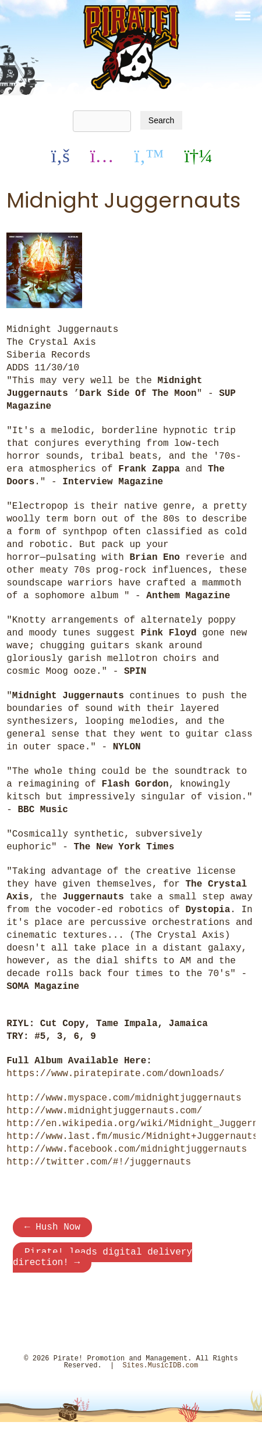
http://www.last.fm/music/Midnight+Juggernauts (132, 1136)
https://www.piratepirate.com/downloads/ (115, 1073)
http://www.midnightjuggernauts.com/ (104, 1111)
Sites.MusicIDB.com (161, 1372)
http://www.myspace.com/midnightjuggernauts (123, 1098)
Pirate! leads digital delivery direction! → (102, 1262)
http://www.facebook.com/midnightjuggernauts (126, 1149)
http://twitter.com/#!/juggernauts (98, 1162)
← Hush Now (52, 1228)
